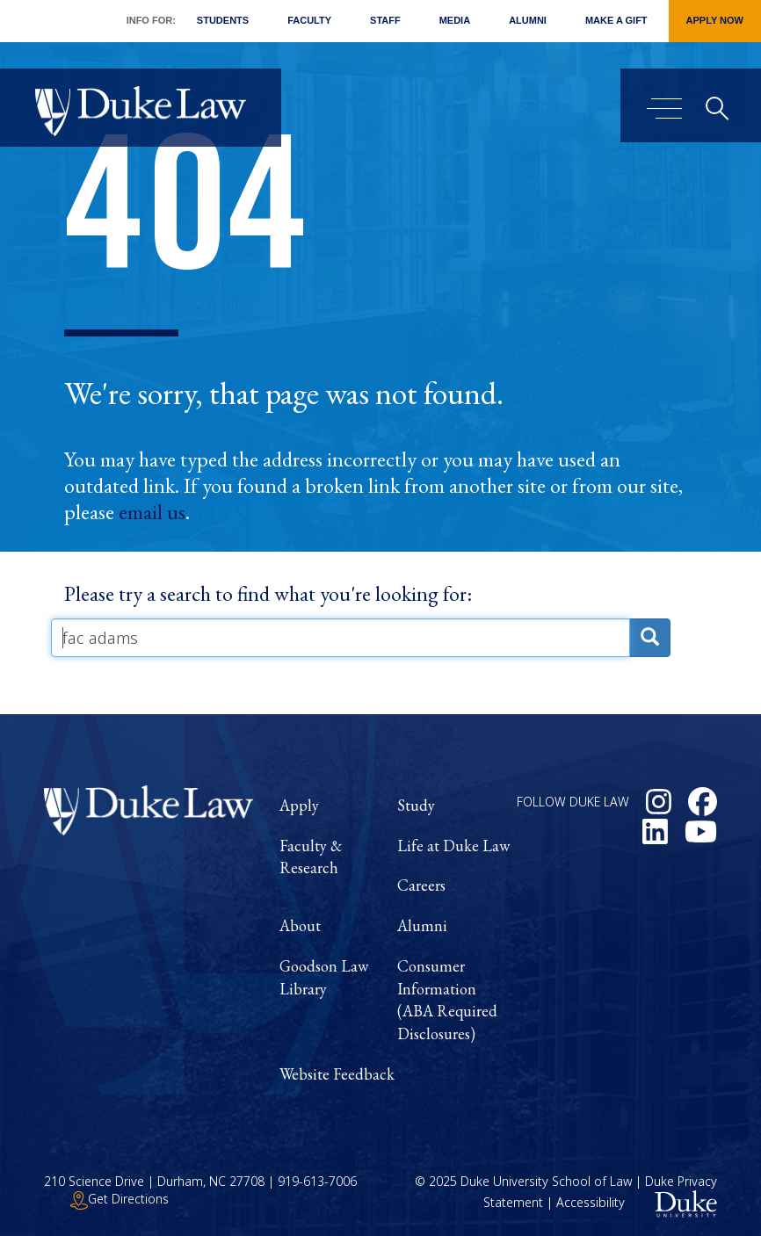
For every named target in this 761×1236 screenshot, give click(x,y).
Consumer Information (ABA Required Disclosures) (447, 1000)
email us (152, 512)
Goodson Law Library (323, 977)
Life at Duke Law (453, 845)
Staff (385, 20)
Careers (421, 885)
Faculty (309, 20)
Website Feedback (337, 1074)
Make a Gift (616, 20)
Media (454, 20)
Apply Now (714, 20)
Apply (299, 805)
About (300, 925)
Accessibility (590, 1203)
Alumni (528, 20)
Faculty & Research (310, 856)
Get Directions (119, 1198)
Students (223, 20)
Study (416, 805)
